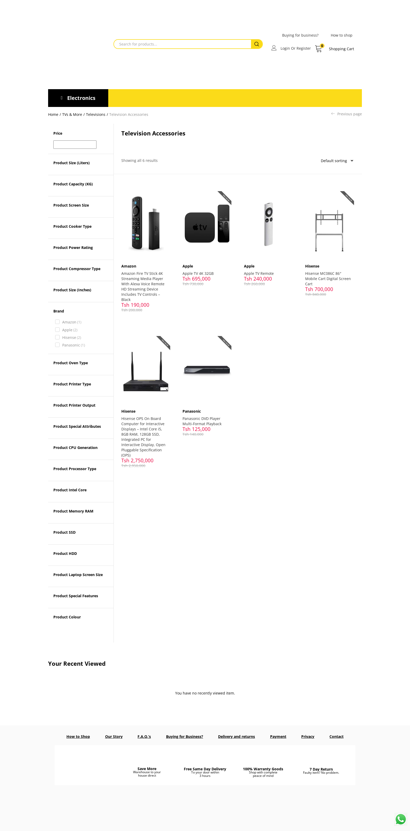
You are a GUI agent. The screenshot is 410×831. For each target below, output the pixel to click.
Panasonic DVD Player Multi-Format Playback (203, 414)
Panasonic (73, 345)
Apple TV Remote (260, 269)
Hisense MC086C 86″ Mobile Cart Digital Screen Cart (325, 275)
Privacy (307, 736)
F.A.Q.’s (144, 736)
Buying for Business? (184, 736)
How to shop (341, 35)
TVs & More (72, 114)
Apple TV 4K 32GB (199, 269)
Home (53, 114)
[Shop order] (335, 160)
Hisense (71, 337)
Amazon (71, 322)
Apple (69, 330)
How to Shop (78, 736)
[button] (334, 49)
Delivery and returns (236, 736)
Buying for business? (300, 35)
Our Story (114, 736)
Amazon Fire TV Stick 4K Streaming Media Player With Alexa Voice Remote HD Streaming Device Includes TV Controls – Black (144, 282)
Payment (278, 736)
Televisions (95, 114)
